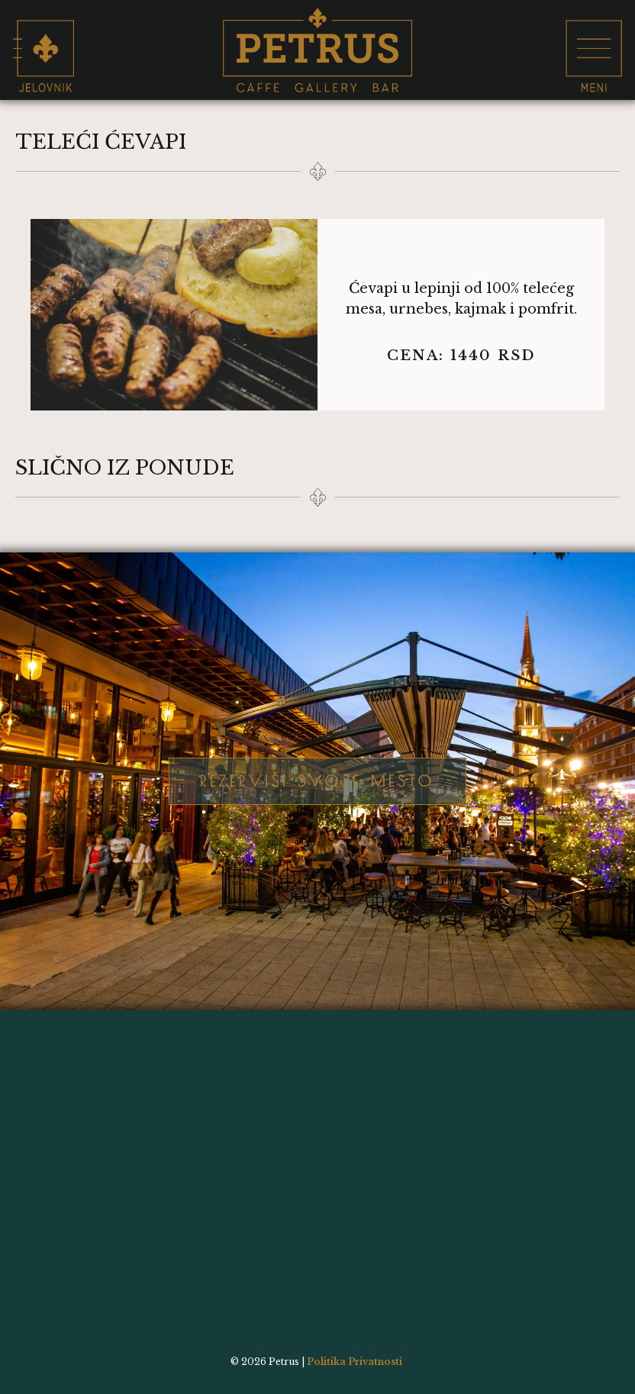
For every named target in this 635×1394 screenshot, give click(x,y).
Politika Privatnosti (354, 1361)
